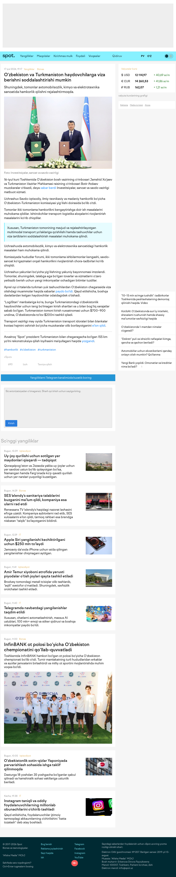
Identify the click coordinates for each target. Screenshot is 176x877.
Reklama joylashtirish (52, 848)
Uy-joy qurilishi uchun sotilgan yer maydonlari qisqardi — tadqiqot (32, 458)
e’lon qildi (98, 325)
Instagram (78, 853)
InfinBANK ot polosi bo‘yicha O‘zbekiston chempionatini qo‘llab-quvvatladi (46, 647)
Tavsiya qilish (43, 364)
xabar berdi (48, 188)
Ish (42, 857)
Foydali (80, 56)
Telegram (77, 844)
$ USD (125, 75)
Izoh (23, 364)
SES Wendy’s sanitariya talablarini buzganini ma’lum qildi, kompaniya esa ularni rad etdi (35, 499)
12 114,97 (141, 75)
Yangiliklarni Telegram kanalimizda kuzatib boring (58, 378)
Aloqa (147, 105)
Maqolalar (43, 56)
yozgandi (88, 341)
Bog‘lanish (46, 844)
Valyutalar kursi (129, 69)
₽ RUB (125, 87)
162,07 (139, 87)
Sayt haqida (47, 853)
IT (20, 534)
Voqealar (94, 56)
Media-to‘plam (136, 105)
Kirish (11, 423)
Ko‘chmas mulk (63, 56)
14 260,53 (141, 81)
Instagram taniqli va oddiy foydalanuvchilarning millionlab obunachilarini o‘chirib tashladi (30, 805)
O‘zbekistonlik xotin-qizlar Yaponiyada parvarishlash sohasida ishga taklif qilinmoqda (35, 764)
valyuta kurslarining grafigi (134, 95)
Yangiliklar (26, 56)
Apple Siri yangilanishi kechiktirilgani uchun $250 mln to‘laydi (34, 542)
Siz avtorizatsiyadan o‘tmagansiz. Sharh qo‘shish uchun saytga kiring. (58, 403)
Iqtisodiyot (25, 451)
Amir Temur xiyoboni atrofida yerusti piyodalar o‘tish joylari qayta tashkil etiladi (38, 574)
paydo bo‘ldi (64, 291)
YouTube (77, 857)
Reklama (124, 105)
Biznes (22, 490)
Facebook (78, 848)
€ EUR (125, 81)
